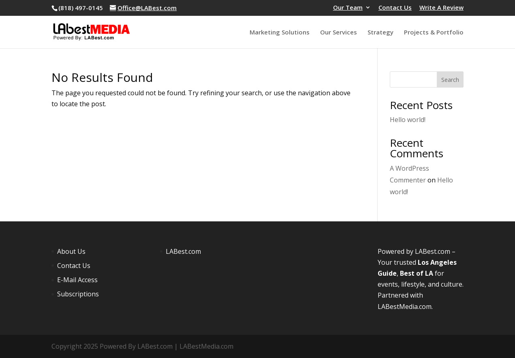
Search (450, 80)
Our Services (338, 32)
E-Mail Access (77, 279)
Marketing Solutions (280, 32)
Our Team (348, 7)
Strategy (380, 32)
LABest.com (183, 251)
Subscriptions (78, 293)
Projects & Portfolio (434, 32)
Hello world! (407, 119)
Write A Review (441, 7)
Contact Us (395, 7)
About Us (71, 251)
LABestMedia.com (405, 306)
